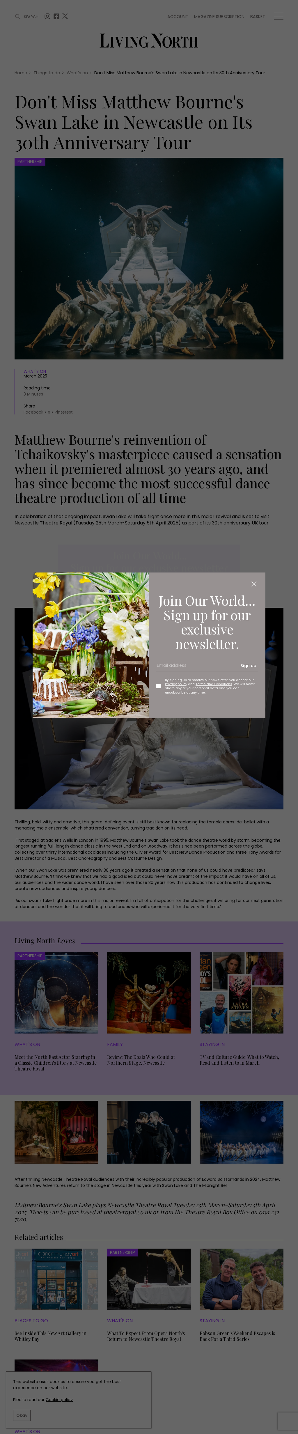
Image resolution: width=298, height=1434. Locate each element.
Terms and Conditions (214, 684)
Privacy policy (176, 684)
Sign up (248, 666)
